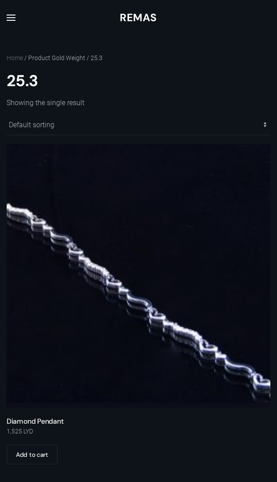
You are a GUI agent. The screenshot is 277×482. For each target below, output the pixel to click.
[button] (11, 17)
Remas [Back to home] (138, 17)
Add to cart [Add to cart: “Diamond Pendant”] (32, 455)
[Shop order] (138, 125)
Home (15, 57)
